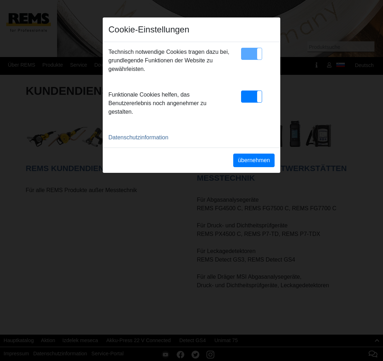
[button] (251, 54)
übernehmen (254, 160)
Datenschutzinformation (138, 137)
